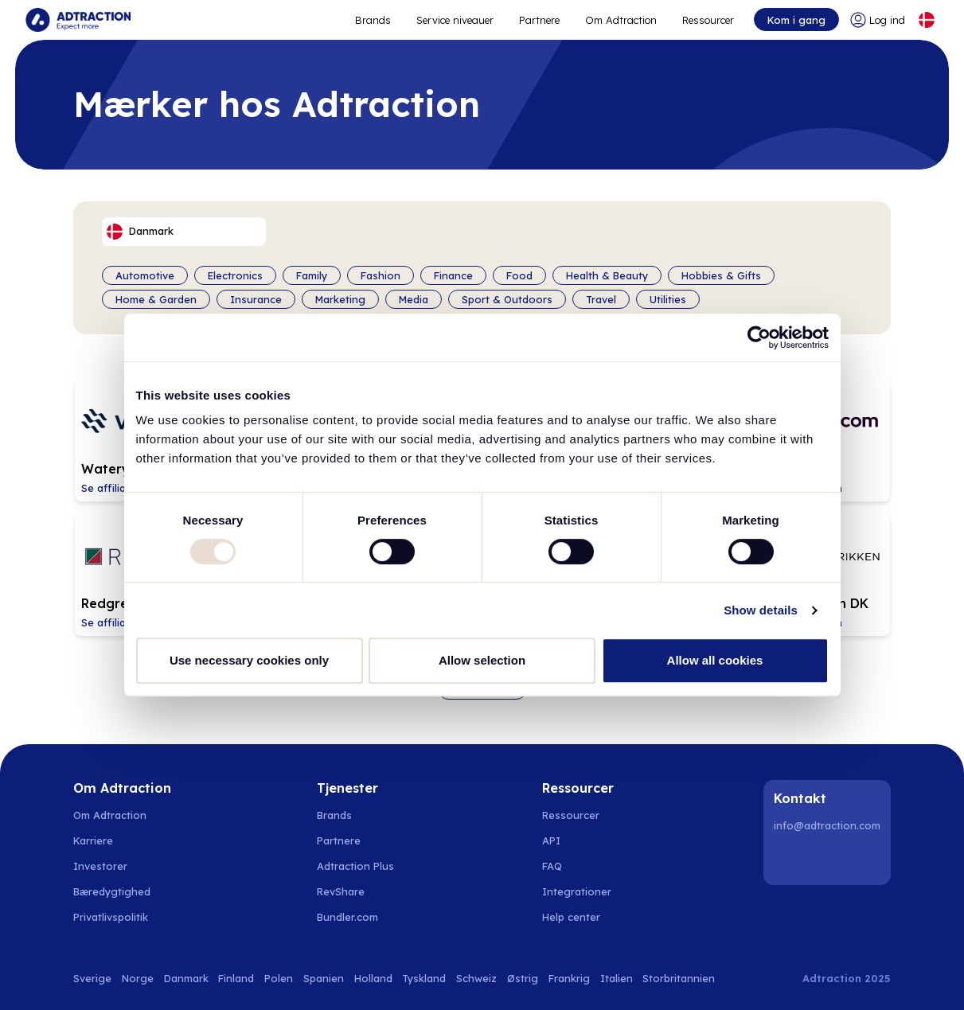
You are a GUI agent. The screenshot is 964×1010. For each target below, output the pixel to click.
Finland (236, 978)
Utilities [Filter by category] (668, 299)
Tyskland (424, 978)
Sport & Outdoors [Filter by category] (507, 299)
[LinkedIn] (789, 859)
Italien (616, 978)
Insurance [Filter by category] (256, 299)
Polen (278, 978)
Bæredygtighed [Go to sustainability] (111, 891)
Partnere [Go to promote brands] (539, 20)
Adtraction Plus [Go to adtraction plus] (355, 866)
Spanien (323, 978)
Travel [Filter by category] (601, 299)
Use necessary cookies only (249, 660)
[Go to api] (580, 840)
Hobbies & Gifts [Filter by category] (721, 275)
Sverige (92, 978)
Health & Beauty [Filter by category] (607, 275)
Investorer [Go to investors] (100, 866)
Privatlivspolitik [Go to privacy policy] (110, 917)
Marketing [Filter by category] (340, 299)
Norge (138, 978)
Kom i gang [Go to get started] (796, 20)
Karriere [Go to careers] (93, 840)
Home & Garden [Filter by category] (156, 299)
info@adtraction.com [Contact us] (827, 825)
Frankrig (569, 978)
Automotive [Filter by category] (144, 275)
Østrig (522, 978)
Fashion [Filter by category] (380, 275)
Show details (761, 610)
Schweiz (476, 978)
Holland (373, 978)
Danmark (186, 978)
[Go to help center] (580, 917)
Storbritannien (678, 978)
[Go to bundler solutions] (356, 917)
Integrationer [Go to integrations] (576, 891)
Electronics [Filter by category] (235, 275)
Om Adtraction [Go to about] (621, 20)
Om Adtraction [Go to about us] (109, 815)
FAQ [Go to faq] (552, 866)
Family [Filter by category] (311, 275)
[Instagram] (829, 859)
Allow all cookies (715, 660)
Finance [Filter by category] (453, 275)
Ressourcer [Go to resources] (708, 20)
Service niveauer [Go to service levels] (455, 20)
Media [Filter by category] (413, 299)
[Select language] (927, 20)
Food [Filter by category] (519, 275)
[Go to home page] (78, 20)
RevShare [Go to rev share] (341, 891)
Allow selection (482, 660)
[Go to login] (877, 20)
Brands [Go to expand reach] (373, 20)
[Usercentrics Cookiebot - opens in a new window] (759, 337)
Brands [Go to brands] (334, 815)
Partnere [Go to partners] (339, 840)
